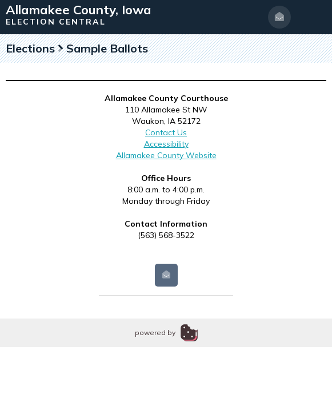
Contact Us (166, 132)
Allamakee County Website (166, 155)
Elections (30, 48)
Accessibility (166, 144)
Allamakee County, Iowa (78, 10)
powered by (155, 332)
